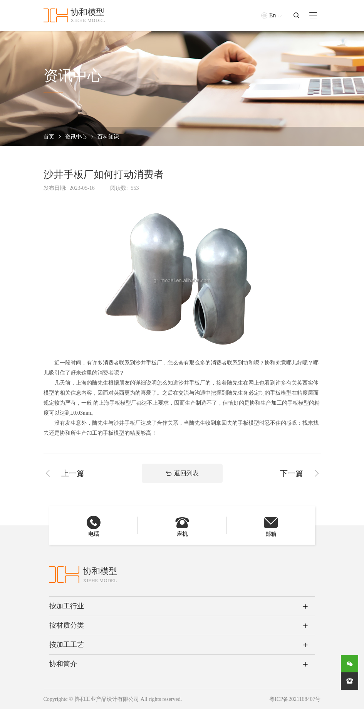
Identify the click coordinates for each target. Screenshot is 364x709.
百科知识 (108, 137)
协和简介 (63, 664)
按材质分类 (66, 625)
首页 (49, 137)
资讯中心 (76, 137)
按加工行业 (66, 606)
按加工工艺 (66, 644)
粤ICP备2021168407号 (294, 699)
